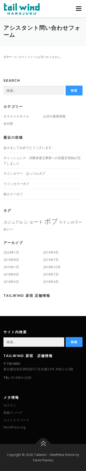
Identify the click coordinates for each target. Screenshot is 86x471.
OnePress (57, 454)
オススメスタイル (16, 116)
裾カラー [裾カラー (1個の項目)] (8, 229)
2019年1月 (11, 267)
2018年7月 (51, 274)
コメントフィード (16, 420)
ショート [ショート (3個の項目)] (34, 222)
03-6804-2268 (21, 377)
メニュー (79, 9)
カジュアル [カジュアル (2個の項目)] (13, 222)
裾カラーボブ (13, 194)
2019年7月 (51, 259)
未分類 (8, 123)
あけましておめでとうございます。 (29, 147)
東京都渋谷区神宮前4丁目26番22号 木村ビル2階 (38, 369)
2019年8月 (11, 259)
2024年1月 (11, 252)
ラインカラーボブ (16, 183)
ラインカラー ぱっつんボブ (24, 173)
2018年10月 (52, 267)
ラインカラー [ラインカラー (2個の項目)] (70, 222)
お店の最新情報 (54, 116)
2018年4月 (51, 281)
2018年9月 (11, 274)
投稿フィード (13, 412)
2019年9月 (51, 252)
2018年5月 (11, 281)
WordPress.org (14, 427)
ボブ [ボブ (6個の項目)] (51, 221)
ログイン (9, 405)
